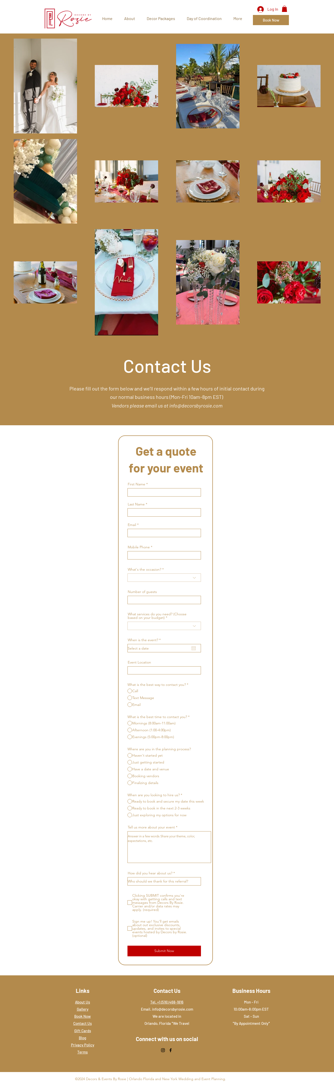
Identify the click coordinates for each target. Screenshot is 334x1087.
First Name (136, 484)
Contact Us (82, 1023)
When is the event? (145, 640)
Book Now (82, 1016)
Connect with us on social (167, 1038)
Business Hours (251, 990)
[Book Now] (271, 20)
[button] (284, 9)
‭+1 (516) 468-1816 (170, 1002)
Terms (82, 1052)
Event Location (139, 662)
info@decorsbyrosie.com (195, 405)
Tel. (153, 1002)
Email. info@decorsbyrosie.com (167, 1009)
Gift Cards (82, 1030)
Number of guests (142, 591)
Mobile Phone (139, 547)
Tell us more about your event (151, 827)
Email (132, 524)
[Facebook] (170, 1050)
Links (82, 990)
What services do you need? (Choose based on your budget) (157, 615)
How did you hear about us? (150, 873)
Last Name (136, 504)
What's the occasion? (144, 569)
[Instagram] (162, 1050)
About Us (82, 1002)
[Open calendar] (194, 648)
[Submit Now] (164, 951)
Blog (82, 1037)
